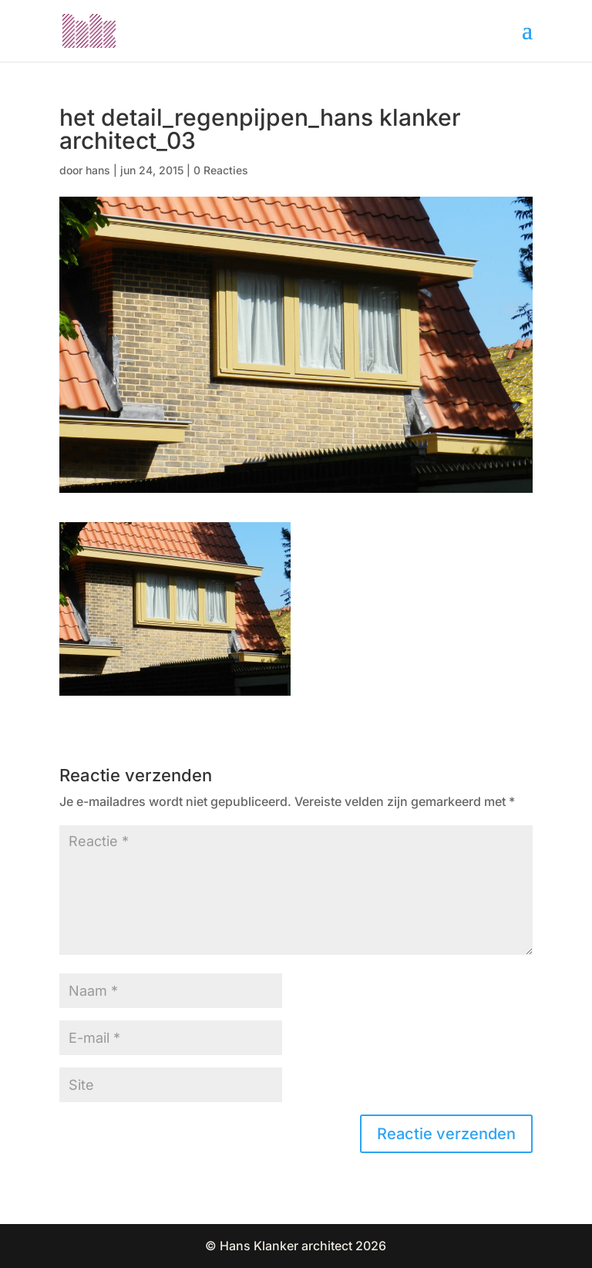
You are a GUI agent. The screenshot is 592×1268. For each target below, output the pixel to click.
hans (98, 170)
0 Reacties (220, 170)
